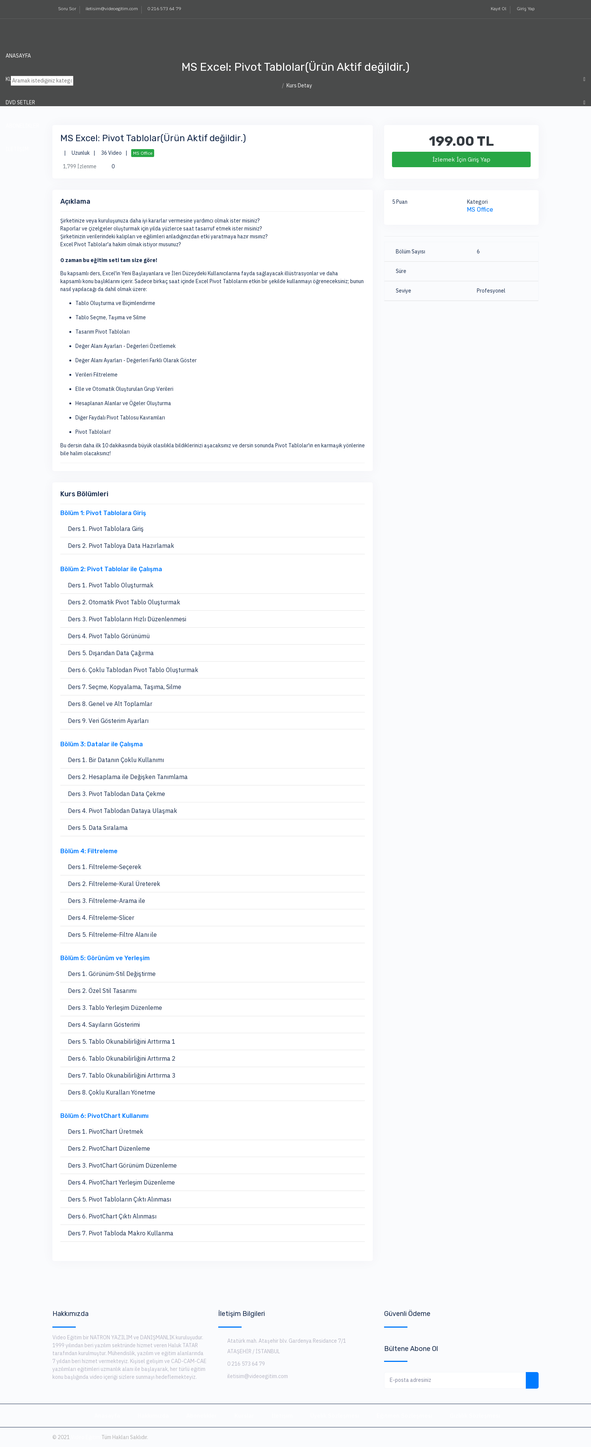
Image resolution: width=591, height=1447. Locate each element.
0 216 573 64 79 (164, 8)
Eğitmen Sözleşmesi (404, 1415)
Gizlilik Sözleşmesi (475, 1415)
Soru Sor (67, 8)
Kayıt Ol (498, 8)
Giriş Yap (525, 8)
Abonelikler (201, 1415)
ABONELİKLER (22, 125)
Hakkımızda (153, 1415)
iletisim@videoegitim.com (112, 8)
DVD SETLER (20, 102)
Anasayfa (18, 55)
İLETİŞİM (17, 149)
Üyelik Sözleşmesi (334, 1415)
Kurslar (244, 1415)
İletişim (282, 1415)
